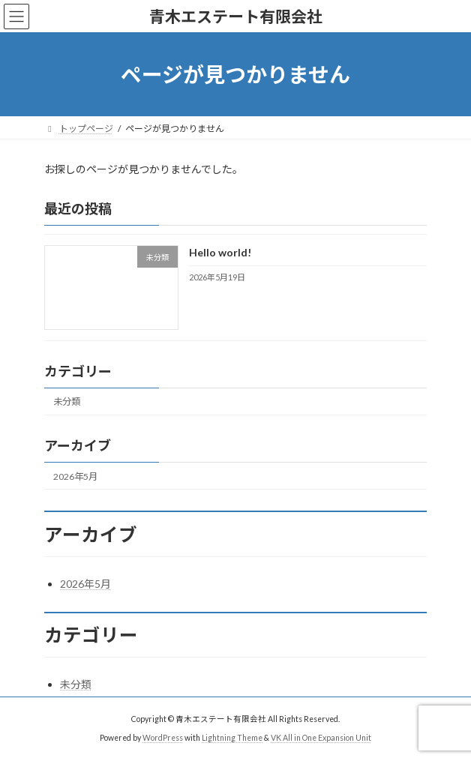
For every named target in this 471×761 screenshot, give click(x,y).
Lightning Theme (232, 737)
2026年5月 (75, 476)
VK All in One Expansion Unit (321, 737)
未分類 (66, 402)
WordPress (162, 737)
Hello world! (220, 253)
